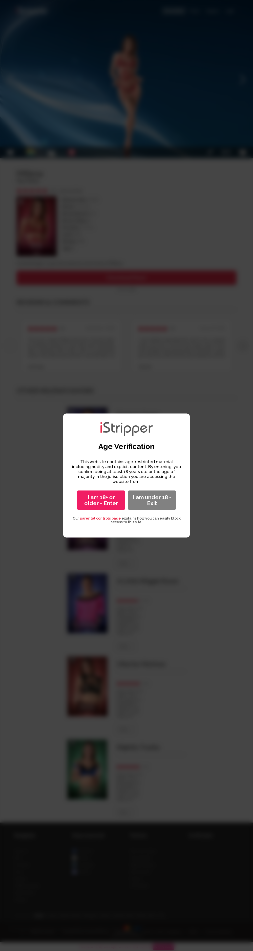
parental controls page (100, 518)
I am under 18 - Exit (152, 500)
